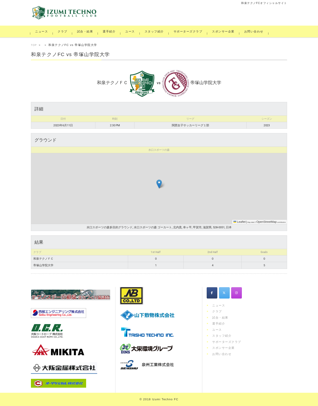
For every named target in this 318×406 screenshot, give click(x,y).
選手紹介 (109, 31)
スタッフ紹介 (155, 31)
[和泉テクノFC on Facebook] (212, 292)
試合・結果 (86, 31)
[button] (159, 184)
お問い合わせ (254, 31)
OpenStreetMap (266, 221)
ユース (131, 31)
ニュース (42, 31)
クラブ (63, 31)
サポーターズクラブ (188, 31)
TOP (34, 45)
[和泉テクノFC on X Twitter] (224, 292)
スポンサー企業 (224, 31)
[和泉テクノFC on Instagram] (236, 292)
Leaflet (239, 221)
